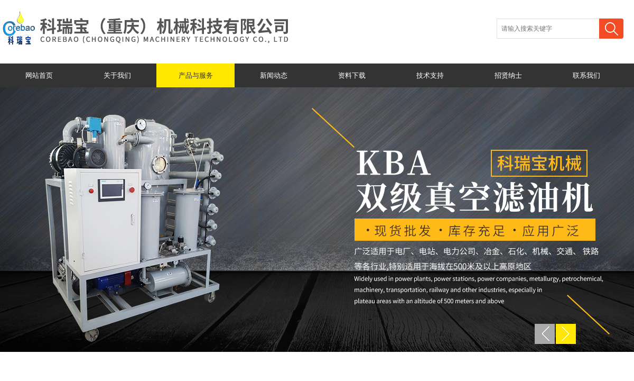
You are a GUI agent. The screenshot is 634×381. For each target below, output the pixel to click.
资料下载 (352, 75)
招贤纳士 (508, 75)
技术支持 (430, 75)
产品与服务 (196, 75)
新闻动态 (273, 75)
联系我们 (586, 75)
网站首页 (39, 75)
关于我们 (117, 75)
